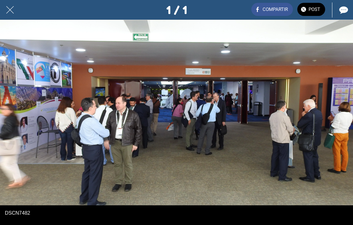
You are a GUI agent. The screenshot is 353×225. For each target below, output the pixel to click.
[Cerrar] (10, 10)
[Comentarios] (342, 10)
